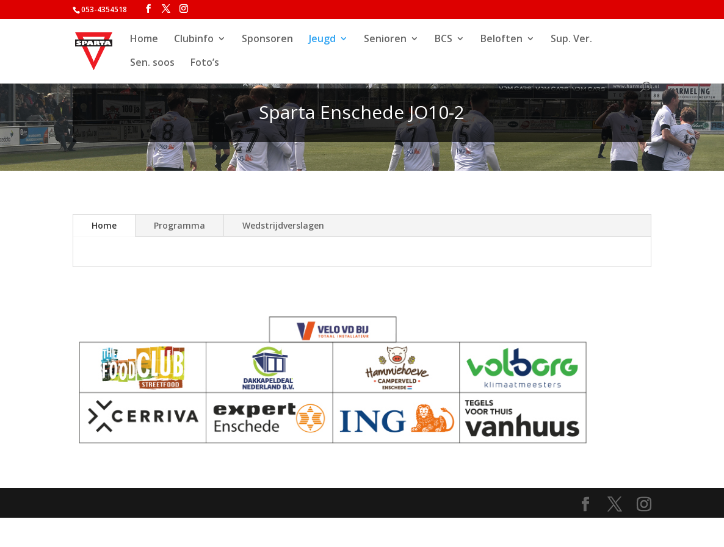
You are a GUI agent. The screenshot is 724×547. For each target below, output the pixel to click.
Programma (179, 225)
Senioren (385, 39)
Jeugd (322, 39)
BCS (443, 39)
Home (144, 39)
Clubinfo (194, 39)
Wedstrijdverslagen (283, 225)
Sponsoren (267, 39)
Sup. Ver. (571, 39)
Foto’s (204, 63)
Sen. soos (152, 63)
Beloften (501, 39)
